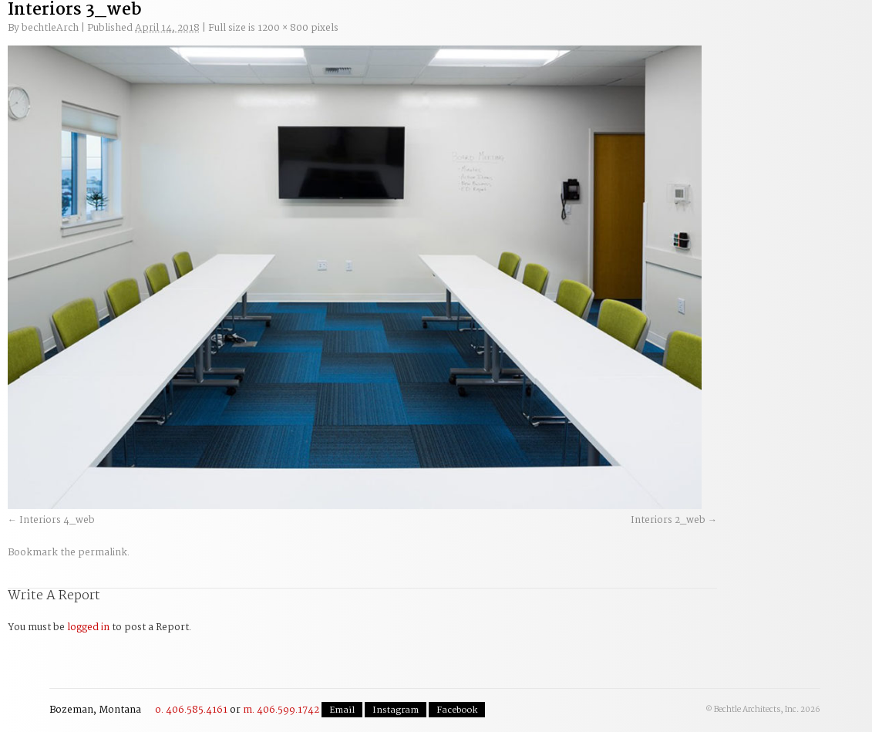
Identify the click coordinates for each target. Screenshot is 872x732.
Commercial (433, 32)
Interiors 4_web (57, 520)
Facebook (456, 710)
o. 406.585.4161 (191, 710)
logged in (88, 627)
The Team (621, 32)
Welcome (150, 32)
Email (342, 710)
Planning (339, 32)
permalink (102, 553)
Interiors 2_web (668, 520)
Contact (769, 25)
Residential (527, 32)
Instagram (395, 710)
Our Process (245, 32)
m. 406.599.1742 (281, 710)
